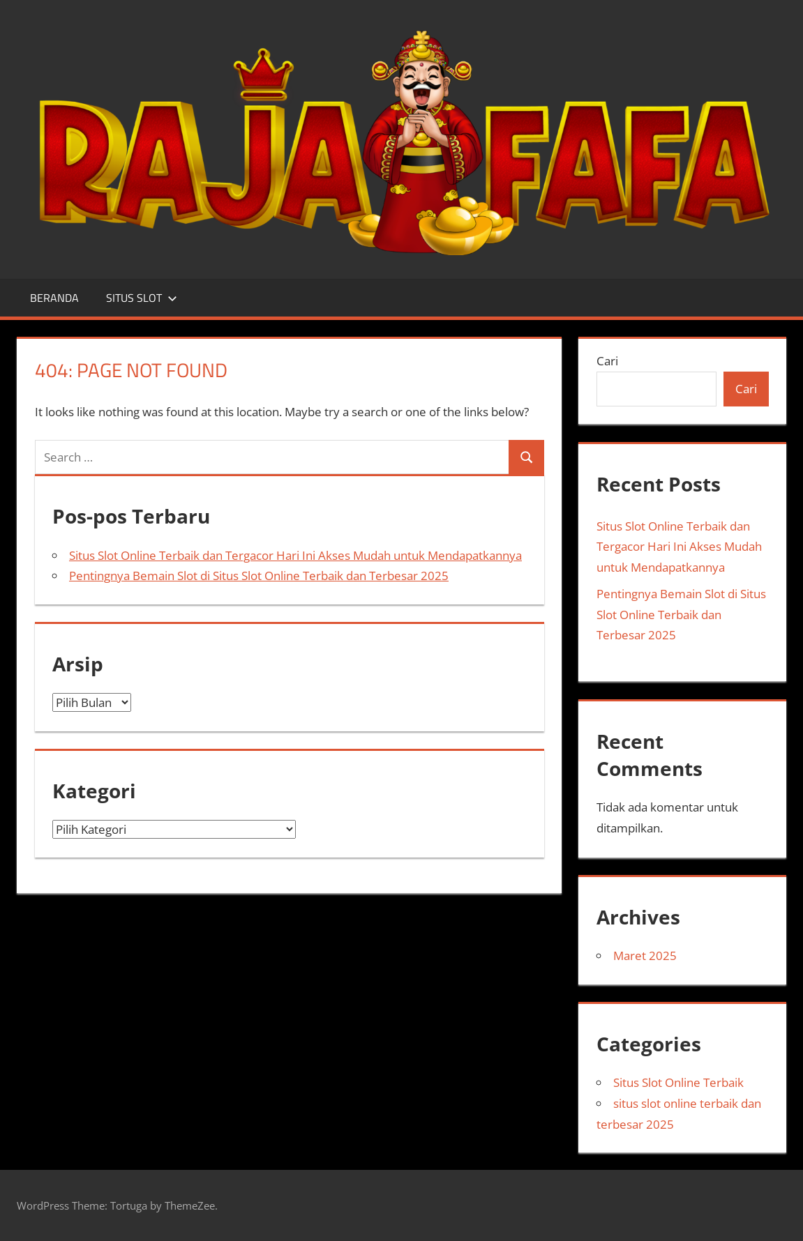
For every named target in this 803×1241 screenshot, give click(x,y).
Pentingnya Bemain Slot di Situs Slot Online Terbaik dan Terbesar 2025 (259, 576)
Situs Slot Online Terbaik (678, 1082)
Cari (607, 361)
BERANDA (54, 297)
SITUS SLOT (141, 297)
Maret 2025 (645, 955)
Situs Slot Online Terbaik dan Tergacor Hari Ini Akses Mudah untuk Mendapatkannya (295, 555)
